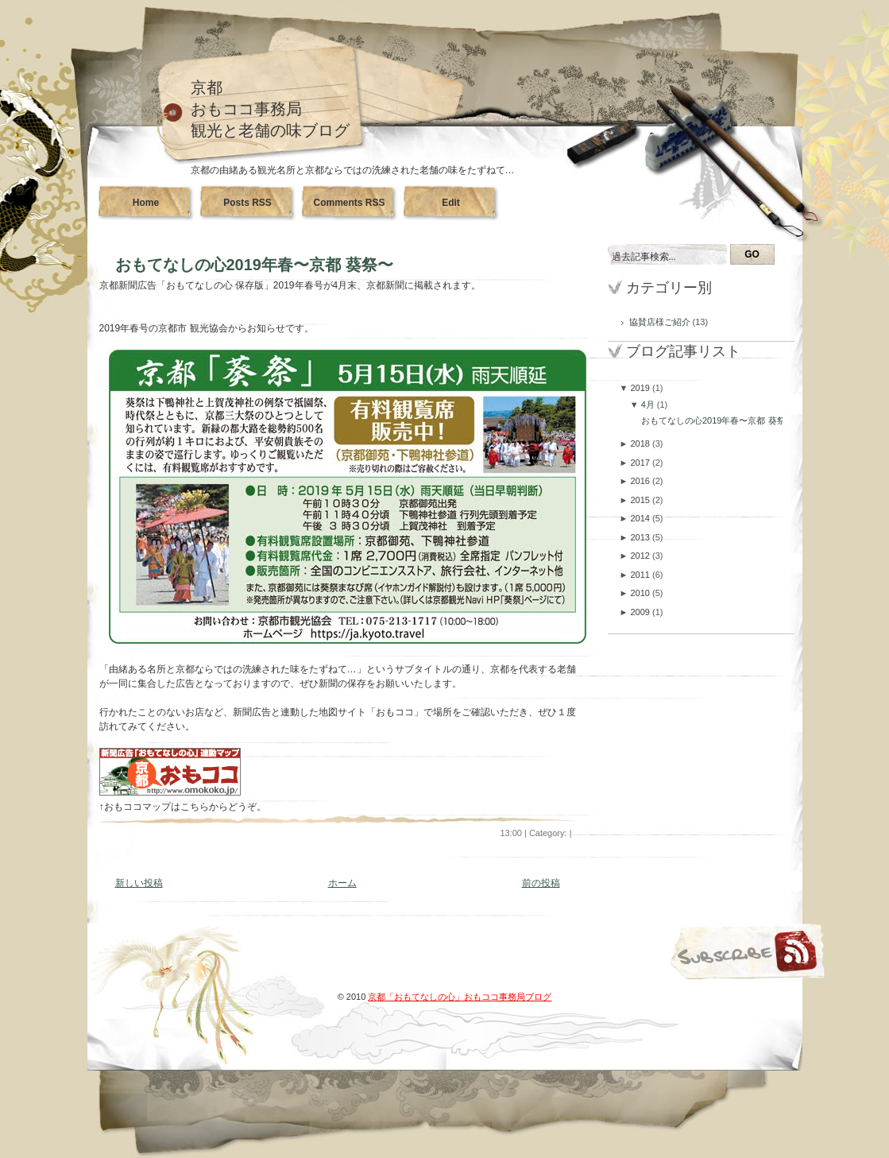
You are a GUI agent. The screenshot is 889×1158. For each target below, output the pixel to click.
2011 (641, 574)
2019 (641, 388)
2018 (641, 443)
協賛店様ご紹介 (661, 322)
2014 (641, 518)
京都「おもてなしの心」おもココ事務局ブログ (459, 996)
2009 (641, 612)
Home (146, 202)
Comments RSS (349, 202)
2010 (641, 593)
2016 (641, 481)
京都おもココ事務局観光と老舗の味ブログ (270, 109)
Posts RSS (247, 202)
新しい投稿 (139, 883)
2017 (641, 462)
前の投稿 (541, 883)
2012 (641, 555)
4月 (649, 404)
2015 (641, 500)
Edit (451, 202)
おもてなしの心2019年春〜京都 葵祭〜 (254, 264)
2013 (641, 537)
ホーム (342, 883)
